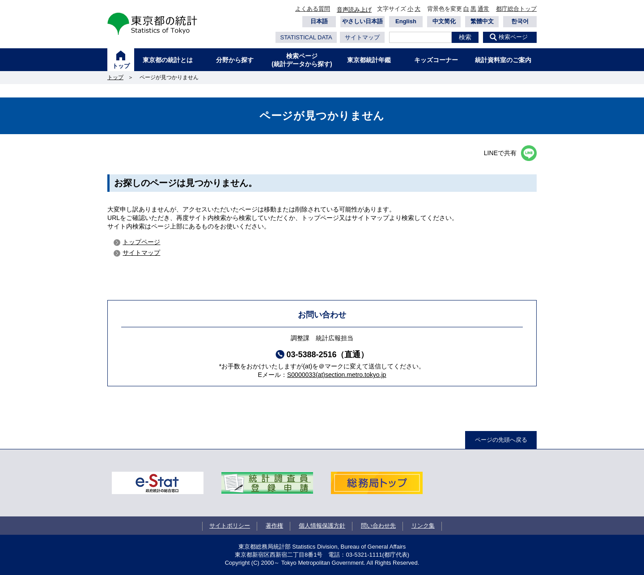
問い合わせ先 (378, 525)
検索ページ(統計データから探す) (301, 60)
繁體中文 (482, 21)
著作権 (274, 525)
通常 (483, 8)
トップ (121, 66)
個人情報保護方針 (322, 525)
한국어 (520, 21)
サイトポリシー (229, 525)
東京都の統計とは (168, 59)
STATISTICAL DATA (306, 37)
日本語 (319, 21)
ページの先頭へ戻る (501, 439)
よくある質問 (312, 8)
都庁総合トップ (516, 8)
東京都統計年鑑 (369, 59)
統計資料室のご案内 (503, 59)
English (405, 21)
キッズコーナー (436, 59)
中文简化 (444, 21)
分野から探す (235, 59)
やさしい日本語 (362, 21)
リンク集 (423, 525)
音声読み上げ (354, 10)
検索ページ (513, 37)
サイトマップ (362, 37)
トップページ (141, 241)
